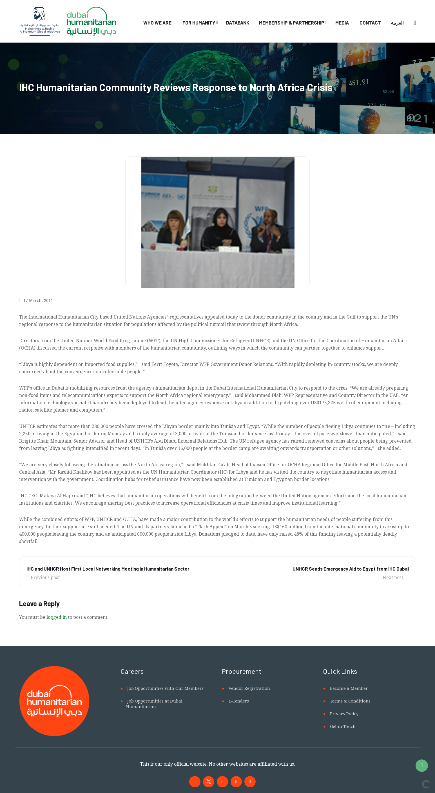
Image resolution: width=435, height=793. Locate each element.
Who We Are (157, 22)
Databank (237, 22)
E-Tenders (239, 701)
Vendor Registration (249, 688)
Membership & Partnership (291, 22)
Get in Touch (343, 726)
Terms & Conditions (350, 701)
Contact (370, 22)
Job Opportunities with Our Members (165, 688)
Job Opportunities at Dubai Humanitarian (154, 703)
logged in (56, 617)
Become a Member (349, 688)
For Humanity (198, 22)
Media (342, 22)
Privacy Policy (344, 713)
